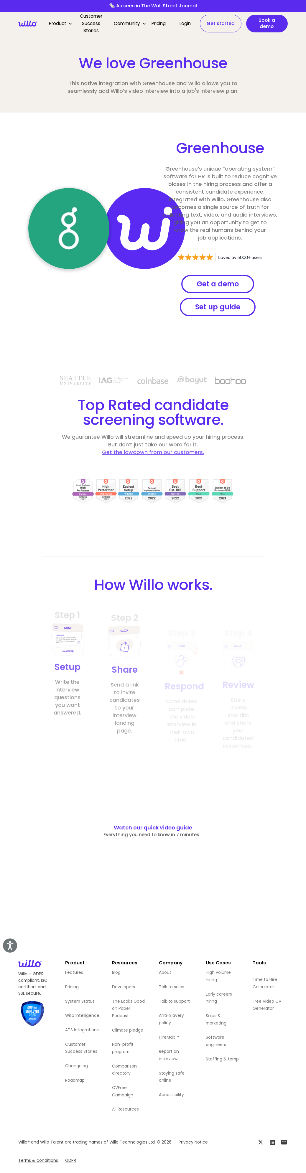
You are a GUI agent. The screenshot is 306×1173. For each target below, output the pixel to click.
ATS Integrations (82, 1030)
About (165, 972)
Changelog (76, 1066)
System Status (80, 1001)
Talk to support (174, 1001)
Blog (116, 972)
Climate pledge (127, 1030)
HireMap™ (169, 1037)
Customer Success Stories (91, 23)
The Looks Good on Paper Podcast (128, 1008)
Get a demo (218, 284)
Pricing (159, 23)
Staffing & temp (222, 1059)
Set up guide (217, 307)
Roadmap (75, 1080)
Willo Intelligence (82, 1015)
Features (74, 972)
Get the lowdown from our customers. (153, 452)
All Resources (125, 1109)
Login (185, 23)
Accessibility (171, 1095)
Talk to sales (171, 987)
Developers (123, 987)
